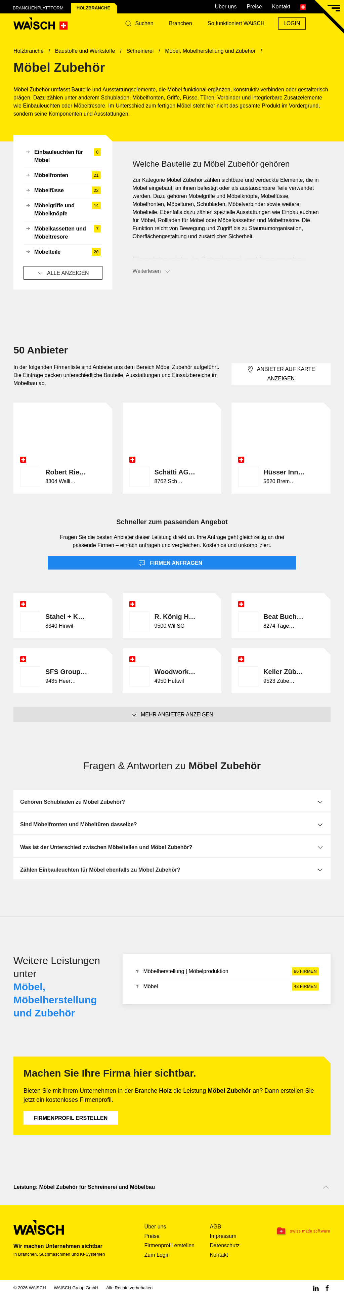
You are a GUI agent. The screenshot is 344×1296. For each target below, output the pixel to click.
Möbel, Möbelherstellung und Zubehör (55, 999)
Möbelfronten (63, 175)
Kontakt (281, 6)
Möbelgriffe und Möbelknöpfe (63, 210)
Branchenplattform (38, 7)
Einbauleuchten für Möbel (63, 156)
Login (292, 23)
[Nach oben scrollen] (326, 1187)
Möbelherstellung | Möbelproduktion (226, 971)
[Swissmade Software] (303, 1231)
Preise (254, 6)
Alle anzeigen (63, 273)
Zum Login (157, 1255)
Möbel (226, 987)
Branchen (180, 23)
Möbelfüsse (63, 190)
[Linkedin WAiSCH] (315, 1287)
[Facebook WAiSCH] (327, 1287)
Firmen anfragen (170, 563)
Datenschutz (225, 1245)
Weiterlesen (152, 271)
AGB (215, 1226)
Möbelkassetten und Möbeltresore (63, 233)
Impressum (223, 1236)
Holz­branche (93, 7)
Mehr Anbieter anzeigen (172, 715)
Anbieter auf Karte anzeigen (281, 373)
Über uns (225, 6)
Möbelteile (63, 252)
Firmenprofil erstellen (71, 1118)
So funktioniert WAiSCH (236, 23)
